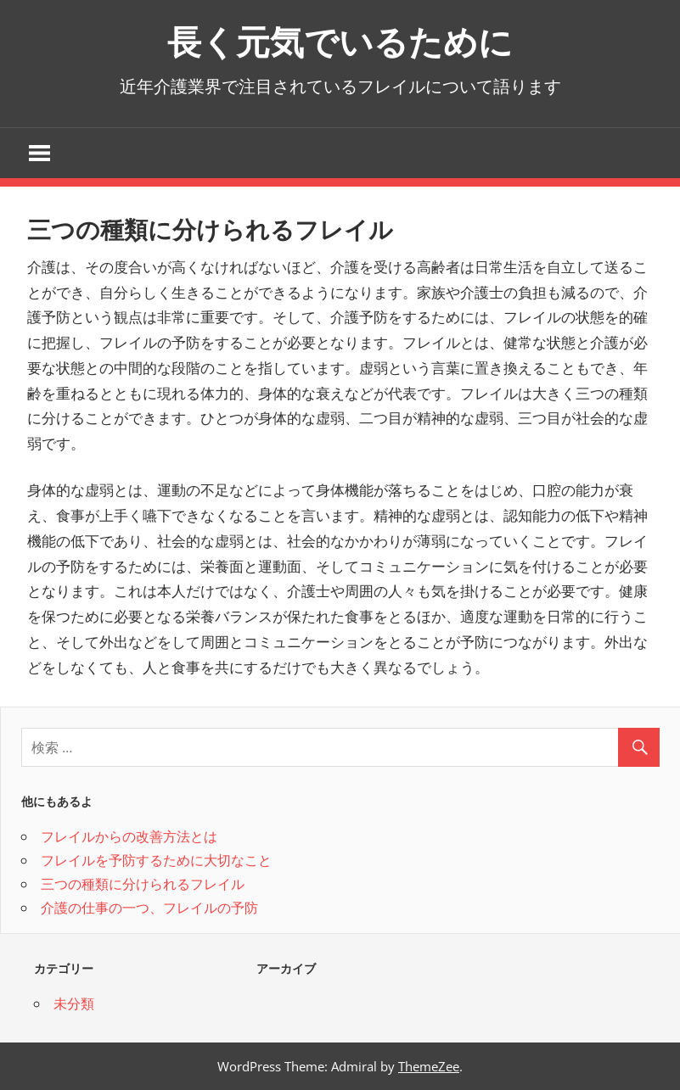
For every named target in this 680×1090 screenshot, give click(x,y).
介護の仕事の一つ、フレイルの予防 (149, 907)
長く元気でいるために (340, 42)
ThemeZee (428, 1066)
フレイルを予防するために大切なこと (156, 860)
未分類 (73, 1003)
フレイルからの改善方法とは (129, 836)
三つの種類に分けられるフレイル (142, 884)
